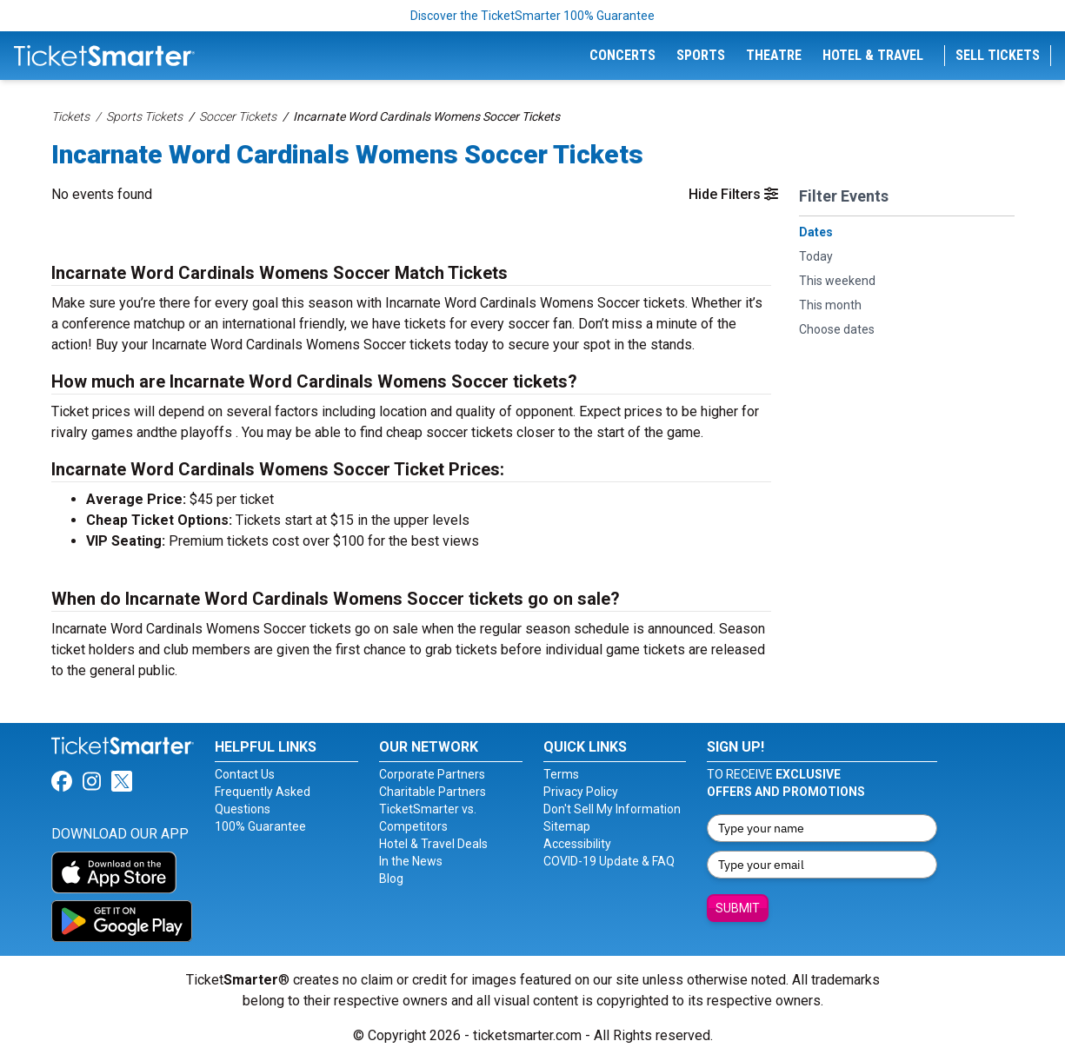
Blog (391, 878)
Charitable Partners (432, 792)
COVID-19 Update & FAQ (609, 861)
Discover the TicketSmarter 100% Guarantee (532, 16)
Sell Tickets (997, 55)
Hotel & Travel (872, 55)
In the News (411, 861)
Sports (700, 55)
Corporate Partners (432, 774)
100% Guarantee (260, 826)
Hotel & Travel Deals (433, 844)
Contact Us (245, 774)
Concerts (622, 55)
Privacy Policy (580, 792)
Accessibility (577, 844)
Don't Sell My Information (612, 809)
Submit (738, 908)
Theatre (774, 55)
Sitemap (566, 826)
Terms (561, 774)
